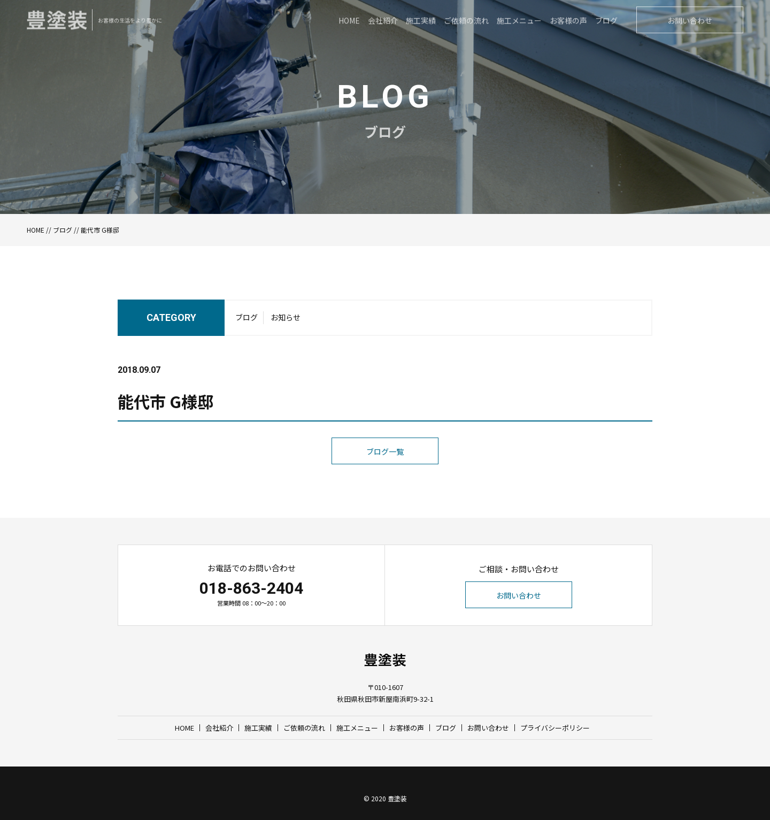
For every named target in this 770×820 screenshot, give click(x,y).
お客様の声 (406, 728)
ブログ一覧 (385, 474)
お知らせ (286, 321)
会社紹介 (219, 728)
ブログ (62, 229)
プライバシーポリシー (555, 728)
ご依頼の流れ (304, 728)
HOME (35, 229)
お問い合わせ (518, 595)
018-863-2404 (251, 588)
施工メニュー (357, 728)
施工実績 (258, 728)
